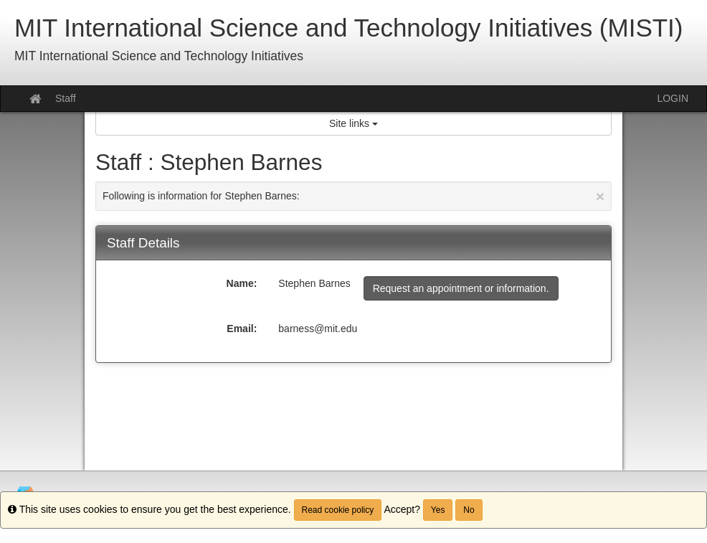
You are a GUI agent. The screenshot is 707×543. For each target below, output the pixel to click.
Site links (353, 123)
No (468, 510)
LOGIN (672, 98)
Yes (438, 510)
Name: (242, 283)
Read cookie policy (338, 510)
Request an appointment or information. (461, 288)
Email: (242, 328)
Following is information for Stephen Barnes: (353, 196)
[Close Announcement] (600, 196)
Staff (65, 98)
